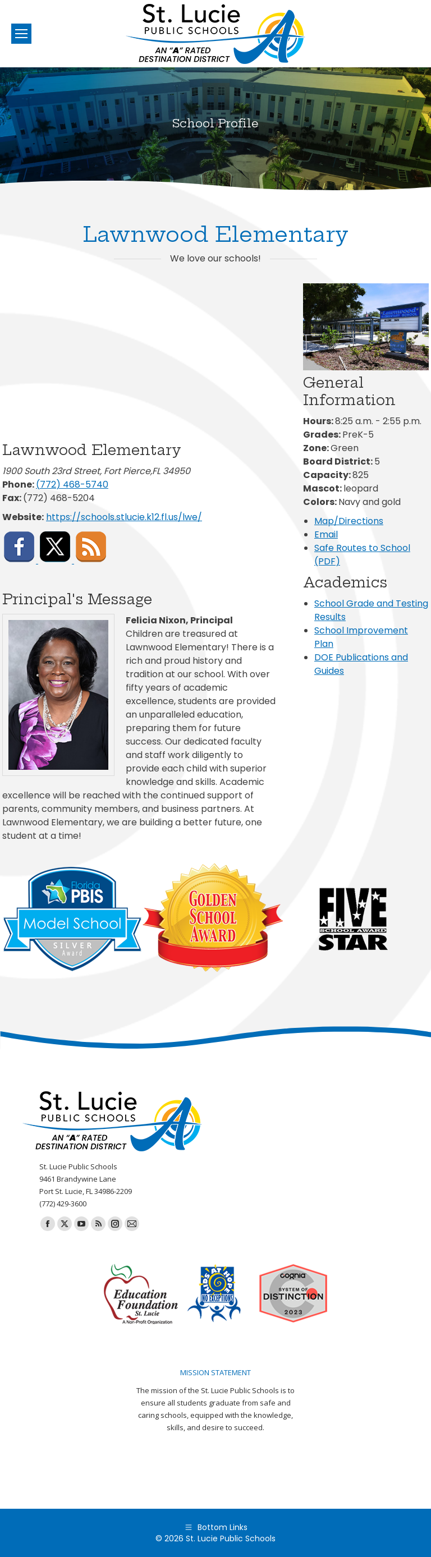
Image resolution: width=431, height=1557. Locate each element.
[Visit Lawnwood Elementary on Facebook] (20, 560)
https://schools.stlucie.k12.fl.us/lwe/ (124, 517)
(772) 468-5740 (72, 484)
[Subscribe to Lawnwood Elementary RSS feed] (91, 560)
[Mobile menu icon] (21, 34)
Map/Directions (348, 521)
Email (326, 534)
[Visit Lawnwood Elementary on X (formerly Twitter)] (56, 560)
